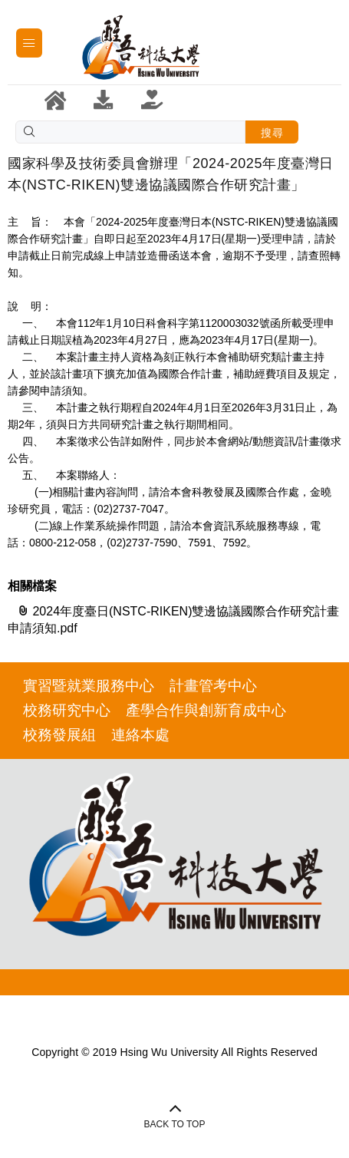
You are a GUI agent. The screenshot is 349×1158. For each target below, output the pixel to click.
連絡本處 (140, 735)
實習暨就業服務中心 (88, 686)
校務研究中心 (66, 710)
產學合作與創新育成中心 (206, 710)
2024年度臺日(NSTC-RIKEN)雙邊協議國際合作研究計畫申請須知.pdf (173, 619)
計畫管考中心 (213, 686)
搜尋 (272, 133)
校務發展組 (59, 735)
